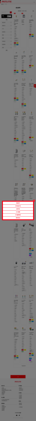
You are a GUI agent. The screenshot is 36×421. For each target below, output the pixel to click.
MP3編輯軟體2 (18, 214)
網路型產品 (18, 217)
